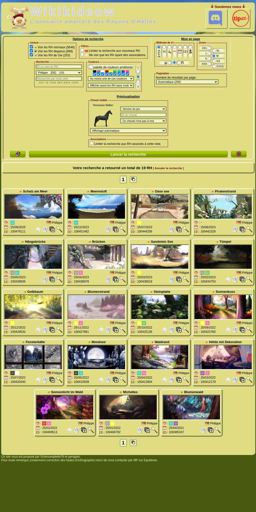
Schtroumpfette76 (52, 456)
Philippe (57, 222)
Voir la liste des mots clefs (59, 82)
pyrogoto (74, 456)
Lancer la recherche (128, 154)
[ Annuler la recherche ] (168, 168)
